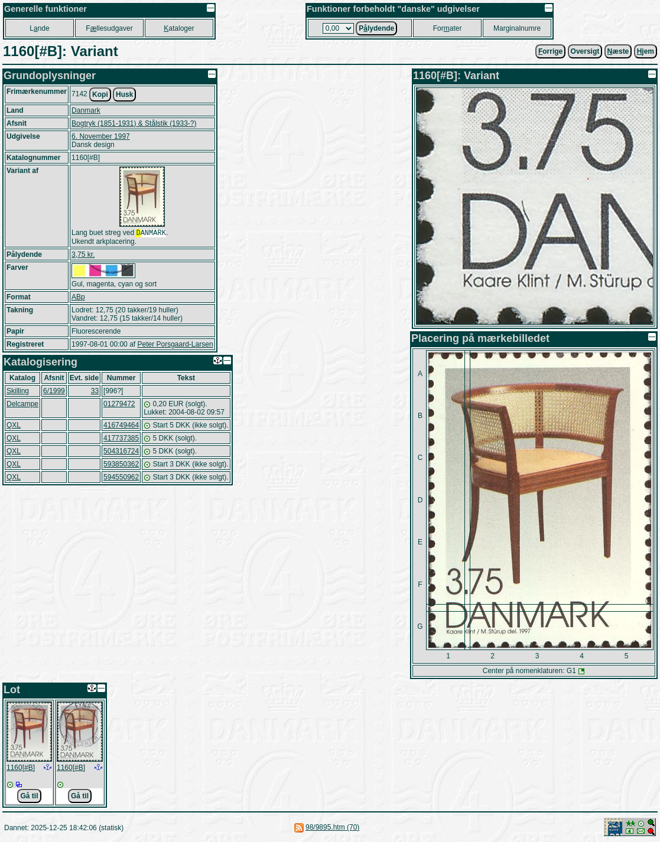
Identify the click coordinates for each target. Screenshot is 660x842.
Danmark (85, 110)
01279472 (119, 405)
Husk (124, 94)
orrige (550, 51)
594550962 (121, 478)
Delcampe (22, 405)
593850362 (121, 465)
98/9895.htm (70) (332, 827)
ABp (78, 298)
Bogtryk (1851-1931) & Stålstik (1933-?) (133, 123)
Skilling (17, 392)
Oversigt (585, 51)
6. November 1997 (100, 136)
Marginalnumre (517, 28)
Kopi (100, 94)
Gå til (29, 796)
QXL (13, 426)
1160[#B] (20, 767)
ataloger (179, 28)
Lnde (39, 28)
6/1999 (54, 392)
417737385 (121, 439)
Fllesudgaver (109, 28)
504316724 (121, 452)
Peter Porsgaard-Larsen (175, 345)
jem (645, 51)
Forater (447, 28)
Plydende (376, 28)
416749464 (121, 426)
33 (95, 392)
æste (618, 51)
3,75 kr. (83, 256)
